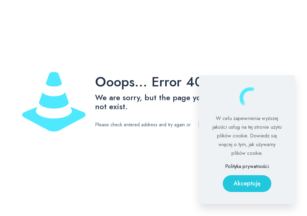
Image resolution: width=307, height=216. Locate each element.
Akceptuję (247, 183)
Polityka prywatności (247, 166)
